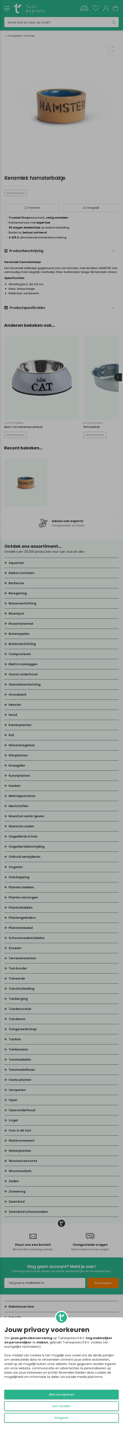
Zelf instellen (61, 1406)
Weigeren (61, 1418)
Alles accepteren (61, 1394)
